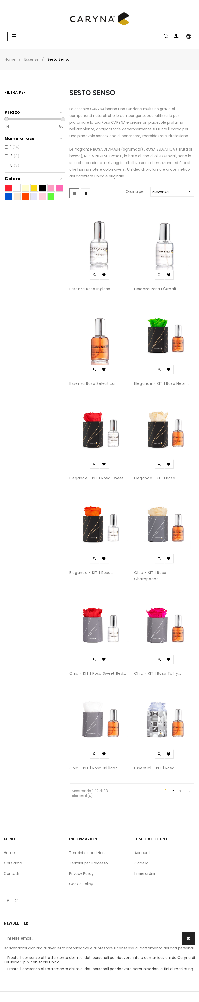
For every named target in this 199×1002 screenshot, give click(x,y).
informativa (78, 948)
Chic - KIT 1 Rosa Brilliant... (94, 768)
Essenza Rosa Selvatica (92, 383)
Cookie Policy (81, 883)
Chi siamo (13, 863)
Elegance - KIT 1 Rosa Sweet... (98, 478)
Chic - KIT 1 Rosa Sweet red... (97, 673)
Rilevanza (173, 191)
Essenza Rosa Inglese (89, 289)
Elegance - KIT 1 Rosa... (156, 478)
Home (9, 852)
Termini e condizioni (87, 852)
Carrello (141, 863)
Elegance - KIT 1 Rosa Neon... (161, 383)
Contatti (11, 873)
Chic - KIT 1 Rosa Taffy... (157, 673)
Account (142, 852)
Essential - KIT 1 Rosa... (155, 768)
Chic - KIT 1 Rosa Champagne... (150, 575)
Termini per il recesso (88, 863)
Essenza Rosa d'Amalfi (156, 289)
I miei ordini (144, 873)
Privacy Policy (81, 873)
